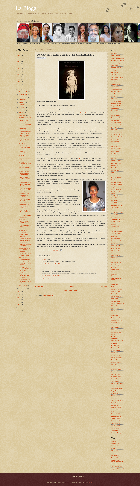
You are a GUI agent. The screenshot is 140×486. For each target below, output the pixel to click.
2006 (18, 305)
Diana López (114, 158)
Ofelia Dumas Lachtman (117, 325)
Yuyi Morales (114, 430)
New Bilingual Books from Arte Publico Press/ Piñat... (24, 135)
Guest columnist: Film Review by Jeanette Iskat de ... (24, 263)
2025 (18, 56)
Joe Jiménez (114, 214)
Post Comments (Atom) (49, 295)
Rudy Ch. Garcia (115, 374)
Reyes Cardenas (115, 350)
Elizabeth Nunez (115, 165)
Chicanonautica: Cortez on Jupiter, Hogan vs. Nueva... (25, 281)
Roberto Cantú (115, 360)
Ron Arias (114, 364)
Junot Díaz (114, 236)
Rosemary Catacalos (117, 369)
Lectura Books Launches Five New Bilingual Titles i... (25, 163)
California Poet (115, 443)
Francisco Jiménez (116, 182)
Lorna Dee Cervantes (117, 255)
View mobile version (71, 290)
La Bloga (26, 8)
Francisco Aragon (116, 180)
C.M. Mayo (114, 113)
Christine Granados (116, 132)
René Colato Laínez (116, 348)
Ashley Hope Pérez (116, 103)
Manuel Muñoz (115, 269)
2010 (18, 294)
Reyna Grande (115, 352)
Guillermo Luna (115, 195)
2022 (18, 63)
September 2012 (23, 99)
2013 (18, 87)
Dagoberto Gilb (115, 139)
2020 (18, 69)
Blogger (90, 482)
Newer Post (39, 286)
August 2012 (22, 102)
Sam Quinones (115, 381)
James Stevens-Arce (116, 205)
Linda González (115, 245)
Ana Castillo (114, 96)
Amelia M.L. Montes (116, 89)
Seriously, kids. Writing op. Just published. (25, 239)
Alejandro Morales (116, 67)
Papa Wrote (22, 143)
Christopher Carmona (117, 134)
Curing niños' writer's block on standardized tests (24, 151)
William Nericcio (115, 425)
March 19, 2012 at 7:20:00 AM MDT (50, 263)
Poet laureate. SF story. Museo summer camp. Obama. (25, 119)
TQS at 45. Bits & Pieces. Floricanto (24, 258)
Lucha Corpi (114, 257)
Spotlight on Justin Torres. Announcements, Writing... (24, 275)
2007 (18, 302)
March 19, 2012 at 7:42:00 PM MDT (51, 275)
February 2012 (23, 286)
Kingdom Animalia (85, 113)
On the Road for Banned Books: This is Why (25, 211)
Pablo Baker (114, 329)
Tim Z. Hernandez (116, 421)
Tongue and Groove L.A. (117, 468)
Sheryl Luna (114, 398)
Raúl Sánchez (115, 345)
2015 (18, 82)
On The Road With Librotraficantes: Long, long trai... (24, 173)
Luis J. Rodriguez (116, 265)
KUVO (113, 448)
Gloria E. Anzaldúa (116, 189)
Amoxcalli (113, 441)
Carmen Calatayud (116, 122)
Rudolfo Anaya (115, 371)
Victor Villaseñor (115, 423)
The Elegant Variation (117, 466)
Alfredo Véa (114, 75)
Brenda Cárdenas (116, 110)
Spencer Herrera (115, 405)
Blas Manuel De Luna (117, 108)
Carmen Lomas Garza (117, 125)
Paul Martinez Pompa (117, 340)
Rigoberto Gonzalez (116, 357)
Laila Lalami (114, 450)
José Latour (114, 224)
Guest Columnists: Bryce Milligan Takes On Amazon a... (25, 244)
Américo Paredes (116, 91)
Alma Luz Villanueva (116, 84)
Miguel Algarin (115, 310)
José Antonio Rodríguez (117, 219)
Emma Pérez (114, 168)
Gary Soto (114, 187)
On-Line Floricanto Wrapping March (24, 140)
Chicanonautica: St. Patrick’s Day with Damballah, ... (24, 206)
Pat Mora (113, 334)
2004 (18, 310)
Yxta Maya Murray (116, 433)
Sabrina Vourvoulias (116, 379)
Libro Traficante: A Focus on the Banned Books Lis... (25, 269)
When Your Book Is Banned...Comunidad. (25, 124)
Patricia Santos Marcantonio (115, 337)
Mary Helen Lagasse (116, 289)
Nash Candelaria (115, 318)
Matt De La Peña (115, 291)
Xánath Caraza (115, 428)
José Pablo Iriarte (116, 229)
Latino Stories (115, 453)
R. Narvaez (114, 343)
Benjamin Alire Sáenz (117, 105)
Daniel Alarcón (115, 144)
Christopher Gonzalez (117, 137)
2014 (18, 84)
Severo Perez (115, 393)
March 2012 (22, 115)
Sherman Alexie (115, 395)
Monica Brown (115, 313)
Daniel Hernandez (116, 148)
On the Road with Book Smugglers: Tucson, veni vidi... (25, 189)
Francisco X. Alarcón (116, 184)
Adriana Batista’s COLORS (23, 235)
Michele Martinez (115, 308)
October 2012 (23, 97)
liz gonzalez (114, 253)
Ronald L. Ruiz (115, 367)
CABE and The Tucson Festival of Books (25, 254)
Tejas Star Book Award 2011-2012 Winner (25, 216)
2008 (18, 299)
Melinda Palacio (115, 301)
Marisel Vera (114, 284)
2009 (18, 297)
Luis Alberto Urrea (116, 262)
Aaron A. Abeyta (115, 55)
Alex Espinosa (115, 70)
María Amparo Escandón (115, 275)
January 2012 (23, 288)
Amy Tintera (114, 94)
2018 (18, 74)
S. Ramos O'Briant (116, 376)
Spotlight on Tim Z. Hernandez (24, 231)
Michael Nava (115, 306)
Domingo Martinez (116, 160)
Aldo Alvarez (114, 65)
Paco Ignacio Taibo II (116, 332)
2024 (18, 58)
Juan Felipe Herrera (116, 231)
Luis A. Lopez (115, 260)
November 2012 (23, 94)
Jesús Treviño (115, 207)
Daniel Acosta (115, 141)
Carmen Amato (115, 120)
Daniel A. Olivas (47, 250)
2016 (18, 79)
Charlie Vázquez (115, 129)
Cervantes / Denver (116, 446)
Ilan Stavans (114, 200)
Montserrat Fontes (116, 315)
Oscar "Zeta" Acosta (116, 327)
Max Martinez (115, 294)
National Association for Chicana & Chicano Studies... (25, 184)
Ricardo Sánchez (115, 355)
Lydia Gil (113, 267)
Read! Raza (114, 464)
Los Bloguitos (115, 455)
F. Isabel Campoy (116, 177)
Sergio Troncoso (115, 391)
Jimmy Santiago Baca (117, 212)
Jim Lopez (114, 210)
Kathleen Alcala (115, 238)
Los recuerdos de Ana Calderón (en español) (24, 250)
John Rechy (114, 217)
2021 (18, 66)
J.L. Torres (114, 202)
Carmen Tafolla (115, 127)
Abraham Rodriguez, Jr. (117, 63)
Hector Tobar (114, 198)
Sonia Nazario (115, 403)
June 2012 (22, 107)
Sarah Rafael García (116, 388)
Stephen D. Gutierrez (117, 414)
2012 (18, 89)
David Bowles (115, 151)
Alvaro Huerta (115, 86)
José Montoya (115, 226)
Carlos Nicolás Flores (117, 117)
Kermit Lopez (114, 243)
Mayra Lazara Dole (116, 296)
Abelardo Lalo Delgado (117, 60)
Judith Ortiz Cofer (116, 233)
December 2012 (23, 92)
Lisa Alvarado (115, 250)
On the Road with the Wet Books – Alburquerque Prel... (25, 200)
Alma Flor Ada (115, 82)
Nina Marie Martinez (116, 320)
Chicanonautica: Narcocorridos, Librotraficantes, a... (25, 130)
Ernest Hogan (115, 175)
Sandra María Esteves (117, 383)
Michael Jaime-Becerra (117, 303)
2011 (18, 292)
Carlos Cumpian (115, 115)
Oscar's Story (22, 155)
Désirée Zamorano (116, 156)
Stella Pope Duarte (116, 407)
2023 (18, 61)
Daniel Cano (114, 146)
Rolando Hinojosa (116, 362)
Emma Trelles (115, 170)
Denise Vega (114, 153)
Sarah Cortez (114, 386)
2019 (18, 71)
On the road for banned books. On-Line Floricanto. (25, 226)
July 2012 (21, 104)
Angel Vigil (114, 98)
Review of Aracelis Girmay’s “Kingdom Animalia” (24, 178)
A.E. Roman (114, 53)
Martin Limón (114, 286)
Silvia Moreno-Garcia (117, 400)
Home (72, 286)
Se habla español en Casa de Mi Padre (24, 146)
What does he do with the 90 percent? (24, 168)
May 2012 (21, 110)
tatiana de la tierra (116, 416)
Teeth (80, 158)
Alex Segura (114, 72)
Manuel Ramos (115, 272)
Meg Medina (114, 298)
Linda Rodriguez (115, 248)
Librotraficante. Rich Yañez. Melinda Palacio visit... (24, 195)
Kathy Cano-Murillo (116, 241)
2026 (18, 53)
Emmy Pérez (114, 172)
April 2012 (22, 112)
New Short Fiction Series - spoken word (117, 460)
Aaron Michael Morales (117, 58)
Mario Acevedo (115, 282)
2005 (18, 307)
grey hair (44, 259)
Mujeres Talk (114, 458)
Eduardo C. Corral (116, 163)
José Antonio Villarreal (117, 222)
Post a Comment (44, 278)
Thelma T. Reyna (115, 418)
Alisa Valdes (114, 79)
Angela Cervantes (116, 101)
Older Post (104, 286)
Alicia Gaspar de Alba (117, 77)
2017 (18, 76)
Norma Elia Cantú (116, 322)
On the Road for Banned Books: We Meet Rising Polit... (24, 221)
